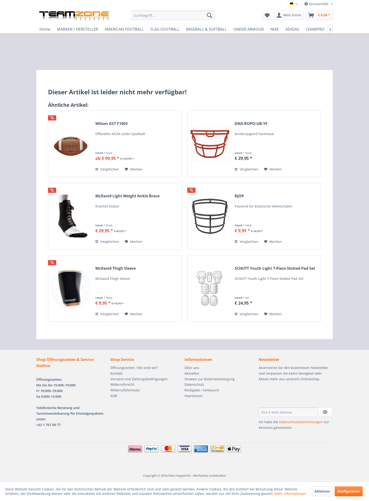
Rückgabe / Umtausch (201, 390)
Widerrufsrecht (122, 384)
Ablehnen (322, 491)
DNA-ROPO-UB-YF (251, 123)
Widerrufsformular (125, 390)
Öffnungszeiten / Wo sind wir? (134, 367)
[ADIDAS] (292, 29)
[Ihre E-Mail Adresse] (288, 412)
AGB (113, 395)
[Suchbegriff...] (172, 15)
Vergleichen (107, 169)
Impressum (193, 395)
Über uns (191, 367)
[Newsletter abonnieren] (325, 412)
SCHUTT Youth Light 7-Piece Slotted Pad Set (275, 268)
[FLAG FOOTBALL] (165, 29)
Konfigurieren (348, 491)
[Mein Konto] (289, 15)
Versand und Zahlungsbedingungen (139, 379)
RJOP (239, 196)
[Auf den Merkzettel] (133, 169)
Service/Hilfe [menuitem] (317, 4)
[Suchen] (209, 15)
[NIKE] (274, 29)
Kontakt (116, 373)
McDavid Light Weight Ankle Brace (127, 196)
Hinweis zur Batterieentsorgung (209, 379)
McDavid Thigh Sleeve (115, 268)
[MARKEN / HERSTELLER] (77, 29)
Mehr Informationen (290, 493)
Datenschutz (194, 384)
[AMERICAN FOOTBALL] (124, 29)
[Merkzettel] (267, 15)
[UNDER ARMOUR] (248, 29)
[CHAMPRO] (315, 29)
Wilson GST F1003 (111, 123)
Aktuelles (191, 373)
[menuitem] (172, 15)
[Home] (45, 29)
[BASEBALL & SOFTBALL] (206, 29)
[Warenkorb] (319, 15)
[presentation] (294, 396)
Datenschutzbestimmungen (301, 422)
